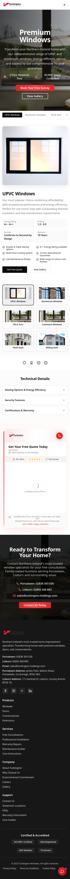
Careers (6, 782)
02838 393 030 (24, 656)
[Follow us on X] (22, 691)
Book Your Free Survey (35, 88)
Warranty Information (14, 815)
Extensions (8, 720)
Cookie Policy (49, 868)
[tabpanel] (35, 199)
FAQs (5, 810)
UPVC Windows (12, 114)
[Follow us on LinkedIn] (30, 691)
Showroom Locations (14, 805)
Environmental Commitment (18, 777)
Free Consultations (12, 734)
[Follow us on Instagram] (14, 691)
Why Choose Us (11, 772)
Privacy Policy (9, 868)
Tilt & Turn (56, 114)
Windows (7, 706)
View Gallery (35, 96)
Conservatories (10, 715)
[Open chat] (62, 871)
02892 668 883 (20, 661)
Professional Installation (15, 739)
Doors (5, 711)
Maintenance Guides (13, 749)
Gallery (6, 786)
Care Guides (9, 819)
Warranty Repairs (12, 744)
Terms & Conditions (29, 868)
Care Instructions (11, 753)
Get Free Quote (14, 269)
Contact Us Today (35, 605)
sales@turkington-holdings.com (27, 666)
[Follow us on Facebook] (5, 691)
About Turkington (12, 768)
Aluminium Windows (35, 114)
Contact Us (8, 801)
